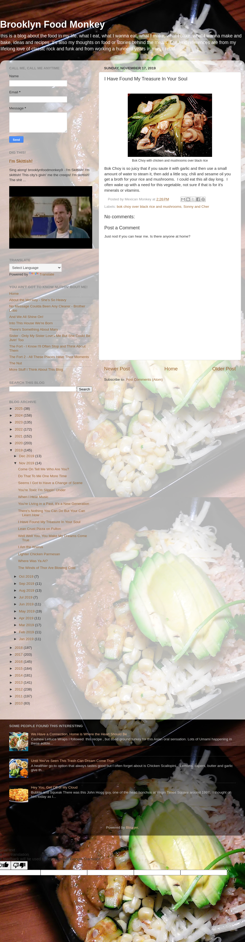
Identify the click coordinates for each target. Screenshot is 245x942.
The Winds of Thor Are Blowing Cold (46, 568)
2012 (19, 689)
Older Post (224, 368)
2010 (19, 703)
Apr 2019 (27, 618)
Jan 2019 (27, 639)
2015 (19, 668)
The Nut (15, 363)
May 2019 (27, 611)
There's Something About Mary (33, 329)
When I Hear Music (33, 497)
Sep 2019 (27, 584)
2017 (19, 654)
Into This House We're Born (31, 323)
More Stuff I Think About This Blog (36, 369)
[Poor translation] (19, 865)
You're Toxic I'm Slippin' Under (42, 490)
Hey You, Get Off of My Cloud (54, 787)
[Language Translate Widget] (35, 268)
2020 (19, 443)
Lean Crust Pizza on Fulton (39, 529)
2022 (19, 429)
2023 (19, 422)
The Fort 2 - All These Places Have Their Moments (49, 357)
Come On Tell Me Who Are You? (43, 469)
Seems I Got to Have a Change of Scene (50, 483)
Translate (41, 274)
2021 (19, 436)
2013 (19, 682)
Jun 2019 (27, 604)
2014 (19, 675)
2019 (19, 450)
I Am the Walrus (30, 547)
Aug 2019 (27, 590)
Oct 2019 (27, 576)
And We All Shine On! (26, 317)
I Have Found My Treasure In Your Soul (49, 522)
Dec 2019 (27, 456)
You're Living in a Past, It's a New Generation (53, 504)
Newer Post (117, 368)
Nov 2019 (27, 463)
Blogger (132, 827)
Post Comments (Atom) (144, 379)
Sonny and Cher (196, 207)
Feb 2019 (27, 632)
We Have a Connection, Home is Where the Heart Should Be (79, 734)
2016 (19, 662)
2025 (19, 408)
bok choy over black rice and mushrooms (149, 207)
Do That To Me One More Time (42, 476)
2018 (19, 648)
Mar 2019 (27, 625)
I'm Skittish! (21, 161)
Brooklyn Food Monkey (52, 24)
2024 (19, 415)
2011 (19, 696)
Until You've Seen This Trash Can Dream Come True (72, 761)
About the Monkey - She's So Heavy (37, 300)
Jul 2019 (26, 597)
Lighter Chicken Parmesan (39, 554)
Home (171, 368)
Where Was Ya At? (33, 561)
